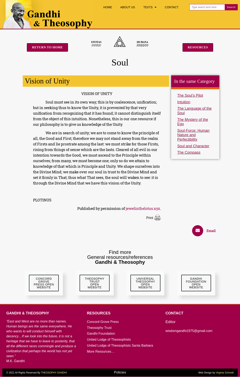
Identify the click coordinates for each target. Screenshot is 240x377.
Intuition (183, 102)
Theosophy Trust (99, 327)
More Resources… (100, 351)
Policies (120, 373)
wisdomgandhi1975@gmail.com (188, 331)
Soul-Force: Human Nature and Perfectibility (193, 135)
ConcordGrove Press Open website (44, 283)
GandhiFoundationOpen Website (196, 283)
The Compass (189, 152)
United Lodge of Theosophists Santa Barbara (120, 345)
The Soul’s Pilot (190, 95)
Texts (149, 7)
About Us (127, 7)
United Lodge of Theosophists (109, 339)
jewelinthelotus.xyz (143, 208)
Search (231, 7)
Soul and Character (193, 146)
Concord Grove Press (103, 321)
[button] (205, 230)
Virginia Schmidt (225, 372)
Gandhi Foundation (101, 333)
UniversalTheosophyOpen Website (145, 283)
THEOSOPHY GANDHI (54, 372)
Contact (172, 7)
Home (107, 7)
